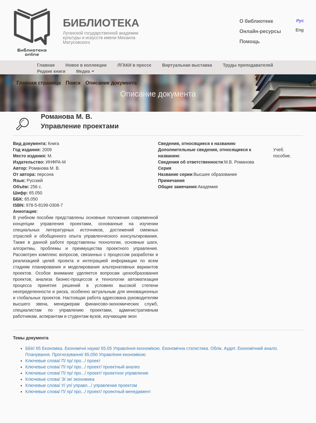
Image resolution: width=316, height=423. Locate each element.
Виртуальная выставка (187, 65)
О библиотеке (256, 21)
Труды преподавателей (248, 65)
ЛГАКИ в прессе (134, 65)
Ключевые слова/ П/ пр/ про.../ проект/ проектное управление (86, 373)
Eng (300, 29)
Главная (46, 65)
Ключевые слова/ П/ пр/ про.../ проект (63, 360)
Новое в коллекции (85, 65)
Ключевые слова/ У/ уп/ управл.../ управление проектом (81, 385)
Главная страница (38, 82)
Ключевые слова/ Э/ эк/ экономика (59, 379)
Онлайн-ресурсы (260, 31)
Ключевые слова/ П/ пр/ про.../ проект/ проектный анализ (82, 366)
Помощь (249, 41)
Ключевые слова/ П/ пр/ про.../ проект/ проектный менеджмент (88, 391)
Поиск (73, 82)
